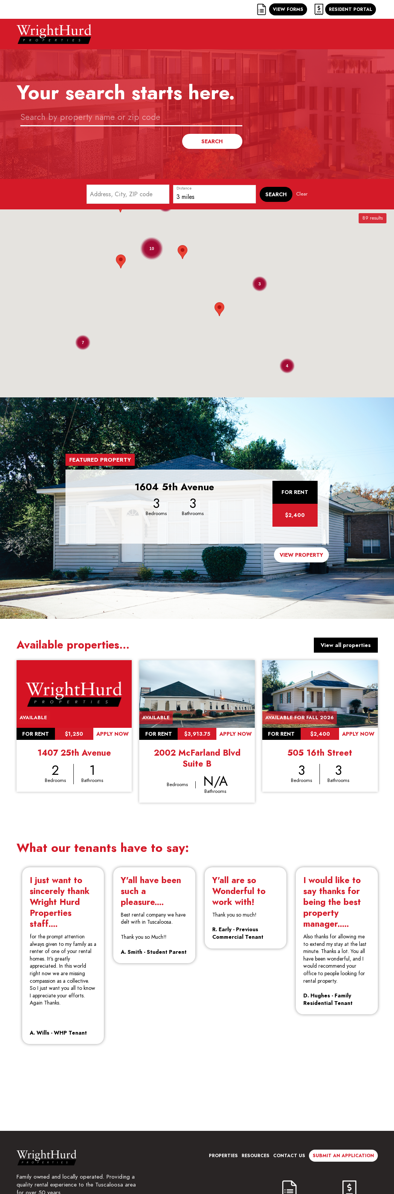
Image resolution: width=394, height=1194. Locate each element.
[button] (219, 309)
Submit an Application (343, 1155)
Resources (255, 1155)
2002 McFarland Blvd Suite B (197, 758)
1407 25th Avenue (74, 753)
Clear (301, 194)
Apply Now (112, 734)
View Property (301, 555)
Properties (223, 1155)
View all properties (346, 645)
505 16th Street (320, 753)
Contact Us (289, 1155)
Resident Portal (350, 9)
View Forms (288, 9)
